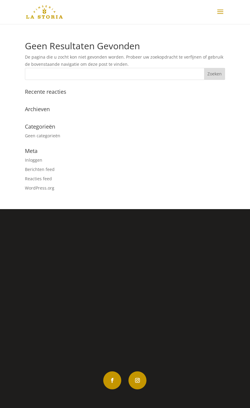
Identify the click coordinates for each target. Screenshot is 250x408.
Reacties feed (38, 178)
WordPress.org (39, 188)
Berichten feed (40, 169)
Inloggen (33, 160)
